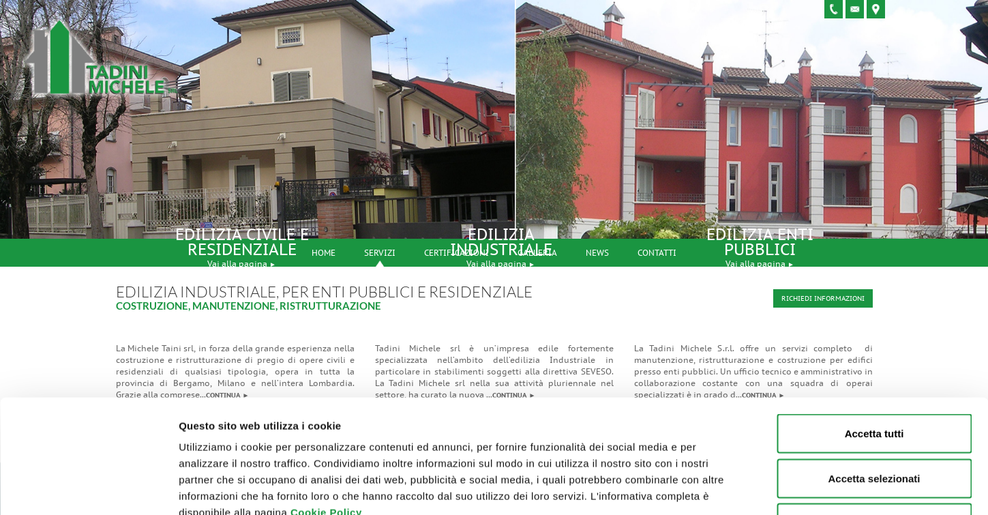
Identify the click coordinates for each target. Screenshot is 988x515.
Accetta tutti (874, 336)
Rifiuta (874, 425)
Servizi (379, 253)
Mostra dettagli (717, 488)
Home (323, 253)
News (597, 253)
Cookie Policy (326, 415)
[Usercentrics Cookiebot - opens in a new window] (88, 488)
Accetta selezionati (874, 381)
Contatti (657, 253)
